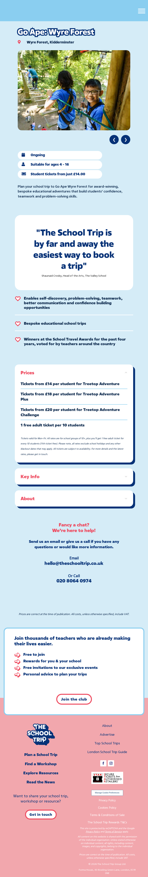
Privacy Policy (107, 800)
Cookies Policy (107, 807)
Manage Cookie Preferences (107, 793)
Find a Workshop (41, 763)
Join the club (74, 699)
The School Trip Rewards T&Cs (107, 822)
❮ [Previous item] (114, 139)
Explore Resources (40, 772)
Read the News (41, 782)
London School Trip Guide (107, 751)
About (107, 725)
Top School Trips (107, 743)
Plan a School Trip (40, 754)
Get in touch (40, 814)
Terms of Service (113, 831)
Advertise (107, 734)
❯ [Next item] (125, 139)
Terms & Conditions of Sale (107, 815)
